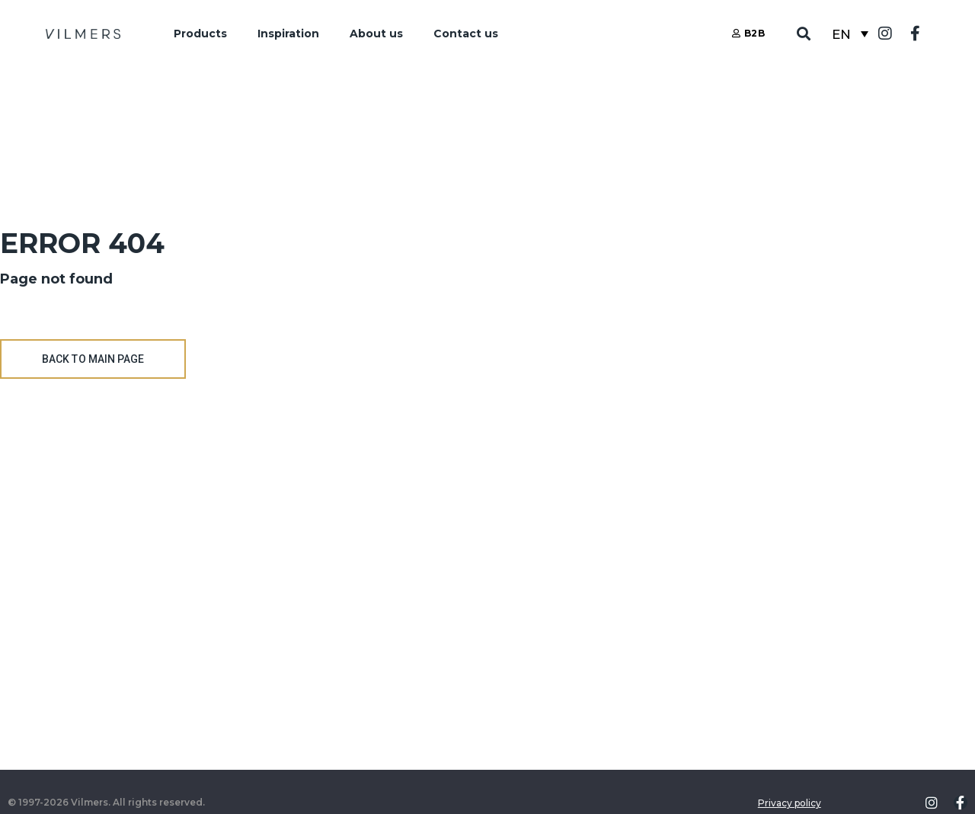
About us (376, 33)
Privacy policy (789, 803)
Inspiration (288, 33)
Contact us (465, 33)
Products (200, 33)
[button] (804, 33)
